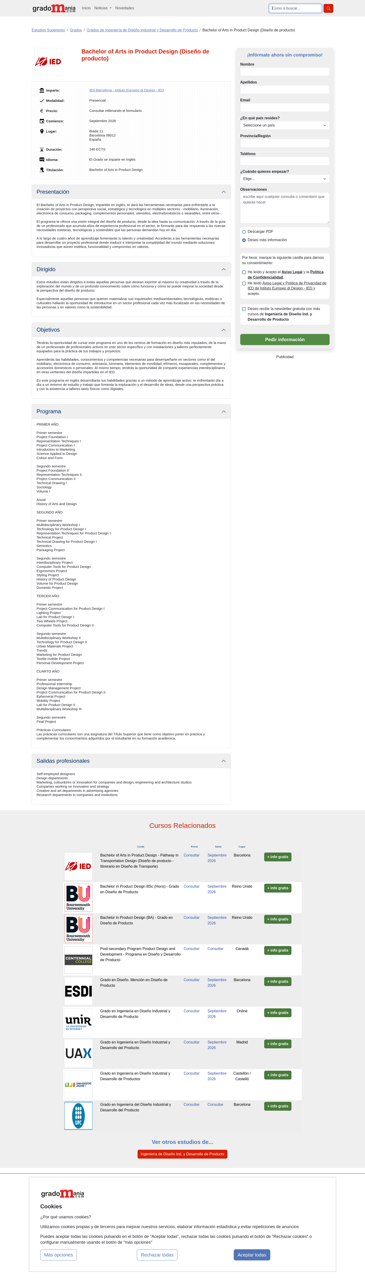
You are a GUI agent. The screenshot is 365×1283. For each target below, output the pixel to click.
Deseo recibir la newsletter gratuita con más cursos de (284, 314)
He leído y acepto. (287, 288)
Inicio (86, 8)
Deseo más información (267, 240)
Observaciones (253, 189)
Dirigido (46, 269)
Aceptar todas (252, 1254)
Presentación (53, 192)
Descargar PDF (260, 231)
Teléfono (247, 154)
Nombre (247, 64)
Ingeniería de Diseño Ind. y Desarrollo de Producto (182, 1154)
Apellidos (248, 82)
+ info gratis (277, 857)
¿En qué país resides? (260, 118)
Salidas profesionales (63, 761)
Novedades (124, 8)
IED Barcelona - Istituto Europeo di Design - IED (126, 90)
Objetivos (48, 330)
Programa (49, 411)
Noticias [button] (101, 8)
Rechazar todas (157, 1254)
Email (245, 100)
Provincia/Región (255, 136)
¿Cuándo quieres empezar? (264, 171)
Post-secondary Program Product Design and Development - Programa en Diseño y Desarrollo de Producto (140, 954)
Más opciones (58, 1254)
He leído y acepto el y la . (286, 274)
